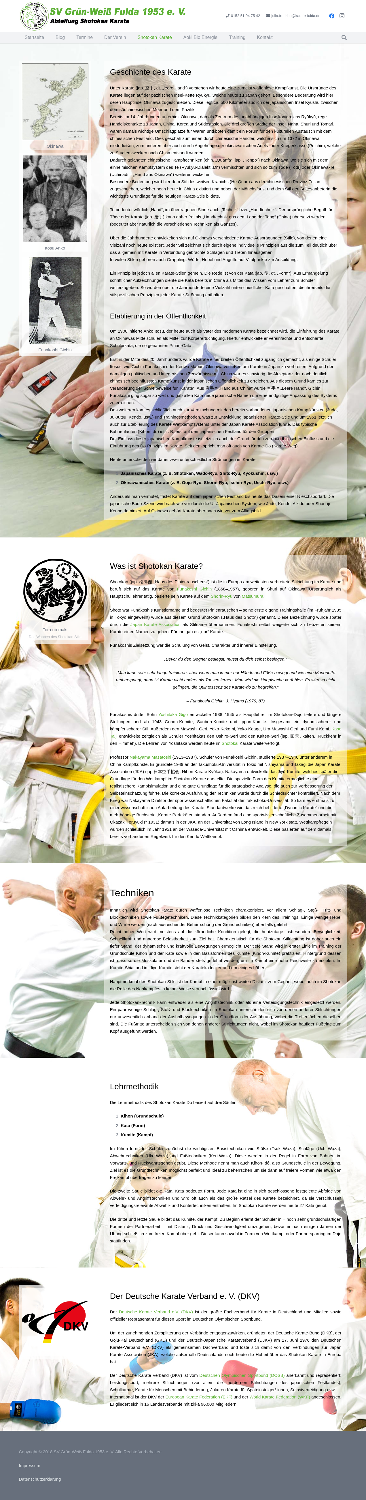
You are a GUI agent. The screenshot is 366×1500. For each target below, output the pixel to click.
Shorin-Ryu (221, 596)
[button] (344, 37)
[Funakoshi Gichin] (55, 300)
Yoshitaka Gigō (173, 714)
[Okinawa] (55, 101)
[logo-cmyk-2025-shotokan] (103, 16)
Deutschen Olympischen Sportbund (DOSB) (242, 1375)
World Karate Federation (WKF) (279, 1396)
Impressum (29, 1465)
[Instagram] (342, 16)
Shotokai (229, 743)
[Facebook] (332, 16)
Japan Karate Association (155, 624)
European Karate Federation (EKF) (198, 1396)
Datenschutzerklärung (40, 1479)
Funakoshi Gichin (194, 588)
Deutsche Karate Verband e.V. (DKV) (156, 1311)
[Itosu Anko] (55, 198)
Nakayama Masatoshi (150, 757)
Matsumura (252, 596)
